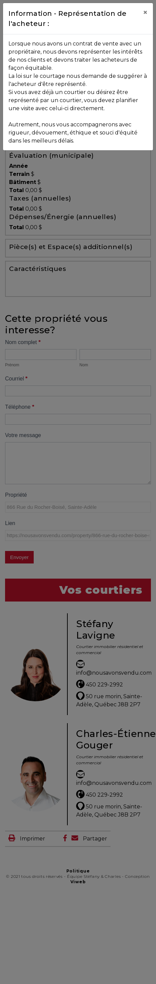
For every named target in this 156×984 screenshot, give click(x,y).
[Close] (145, 12)
